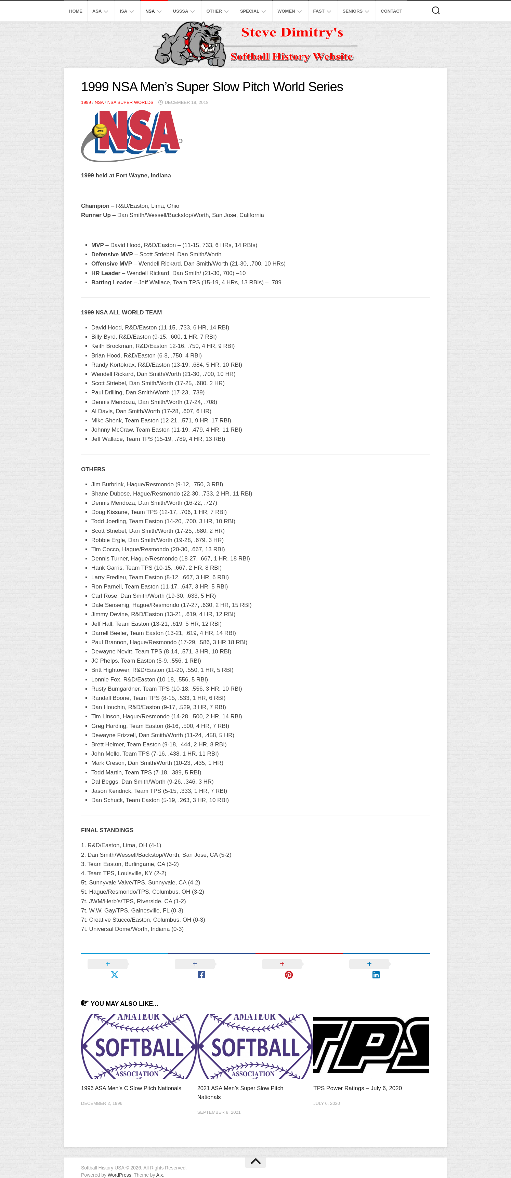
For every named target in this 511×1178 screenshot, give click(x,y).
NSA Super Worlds (130, 102)
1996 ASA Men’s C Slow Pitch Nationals (132, 1077)
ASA (97, 11)
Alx (159, 1164)
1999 (86, 102)
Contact (391, 11)
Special (249, 11)
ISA (123, 11)
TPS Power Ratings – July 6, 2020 (357, 1077)
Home (75, 11)
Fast (319, 11)
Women (286, 11)
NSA (150, 11)
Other (214, 11)
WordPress (119, 1164)
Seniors (353, 11)
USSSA (180, 11)
